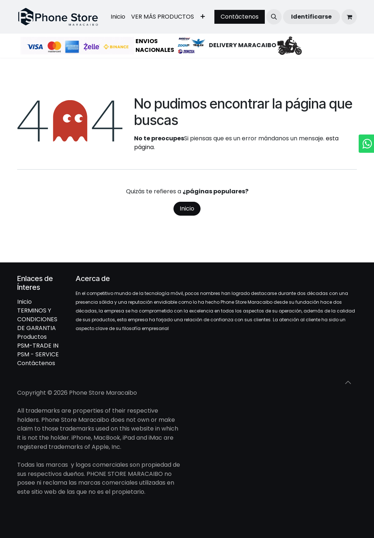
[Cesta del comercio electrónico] (349, 16)
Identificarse (311, 16)
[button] (274, 16)
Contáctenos (240, 16)
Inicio (187, 208)
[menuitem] (118, 17)
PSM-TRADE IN (37, 345)
